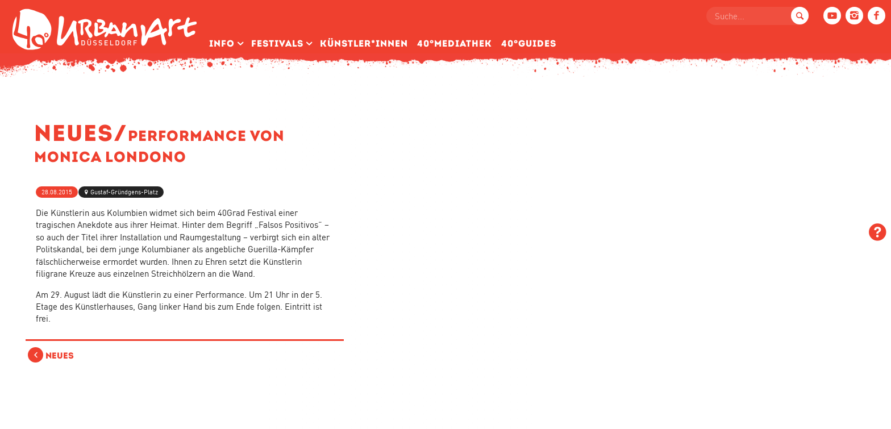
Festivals (277, 43)
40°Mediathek (454, 43)
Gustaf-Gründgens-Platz (124, 192)
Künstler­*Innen (364, 43)
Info (222, 43)
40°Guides (528, 43)
